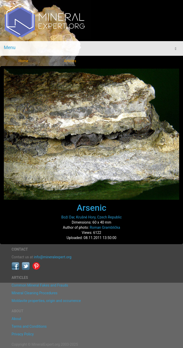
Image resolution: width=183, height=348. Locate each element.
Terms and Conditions (29, 326)
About (16, 319)
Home (23, 61)
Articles (70, 61)
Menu (9, 47)
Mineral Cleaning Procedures (35, 293)
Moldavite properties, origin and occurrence (46, 301)
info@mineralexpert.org (52, 257)
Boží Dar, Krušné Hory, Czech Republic (91, 217)
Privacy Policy (23, 334)
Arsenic (91, 208)
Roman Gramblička (105, 227)
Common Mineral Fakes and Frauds (40, 285)
